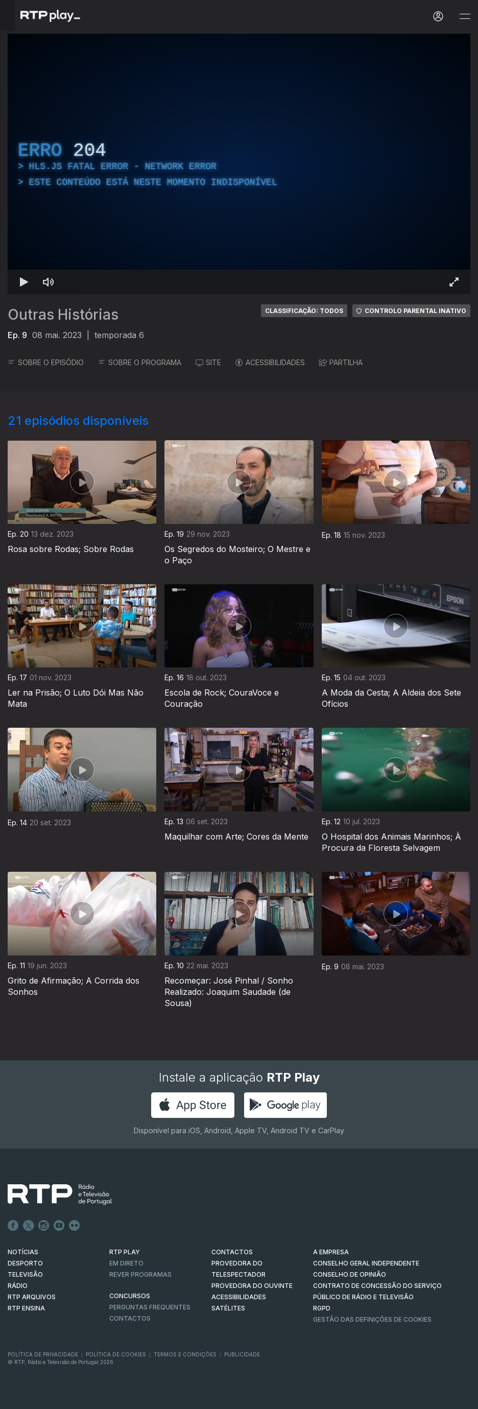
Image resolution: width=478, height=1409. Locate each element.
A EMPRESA (331, 1252)
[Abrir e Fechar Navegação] (464, 16)
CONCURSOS (129, 1296)
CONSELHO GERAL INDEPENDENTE (366, 1263)
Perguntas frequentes (149, 1307)
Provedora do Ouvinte (252, 1285)
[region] (239, 164)
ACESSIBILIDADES (270, 362)
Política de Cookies (116, 1354)
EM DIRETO (126, 1263)
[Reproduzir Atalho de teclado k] (24, 282)
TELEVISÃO (25, 1274)
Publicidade (242, 1354)
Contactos (130, 1318)
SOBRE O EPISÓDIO (46, 362)
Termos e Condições (185, 1354)
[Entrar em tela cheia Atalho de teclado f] (454, 282)
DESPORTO (25, 1263)
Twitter (28, 1225)
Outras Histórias (63, 314)
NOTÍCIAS (23, 1252)
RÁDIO (18, 1285)
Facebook (13, 1225)
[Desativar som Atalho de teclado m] (48, 282)
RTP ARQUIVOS (32, 1297)
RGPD (321, 1308)
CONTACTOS (232, 1252)
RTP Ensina (26, 1308)
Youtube (59, 1225)
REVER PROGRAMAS (140, 1274)
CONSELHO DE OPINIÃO (349, 1274)
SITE (208, 362)
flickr (74, 1225)
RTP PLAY (124, 1252)
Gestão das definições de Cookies (372, 1319)
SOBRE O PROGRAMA (139, 362)
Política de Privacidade (43, 1354)
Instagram (44, 1225)
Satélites (228, 1308)
